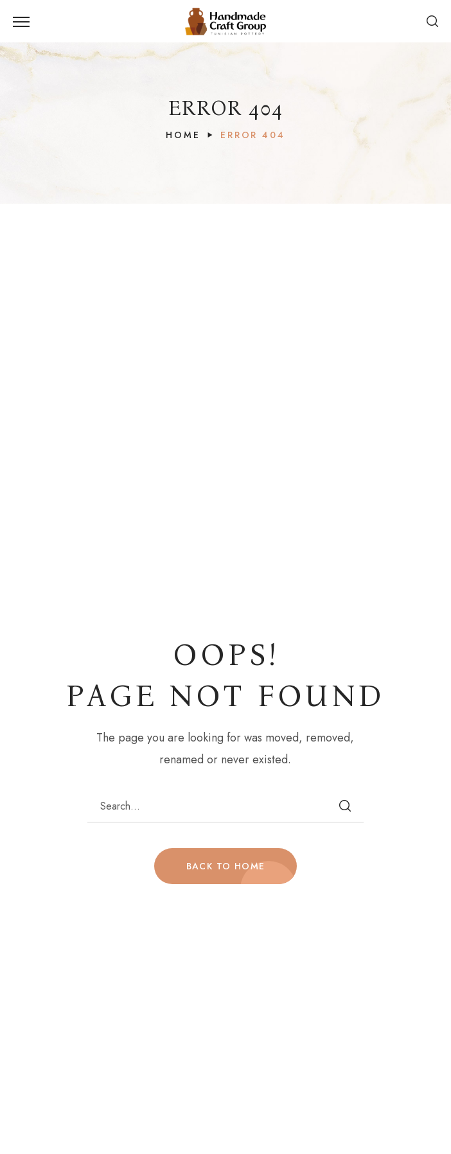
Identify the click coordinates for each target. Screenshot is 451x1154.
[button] (432, 21)
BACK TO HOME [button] (225, 866)
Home (183, 135)
